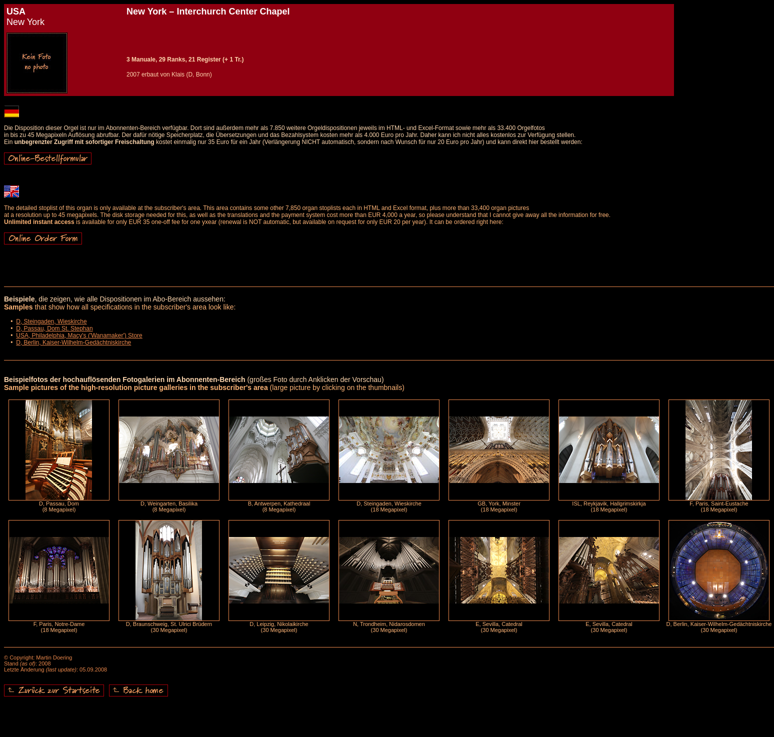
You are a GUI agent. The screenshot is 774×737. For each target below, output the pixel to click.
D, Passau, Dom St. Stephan (54, 328)
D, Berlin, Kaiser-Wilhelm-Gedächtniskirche (73, 342)
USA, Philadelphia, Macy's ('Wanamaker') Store (79, 335)
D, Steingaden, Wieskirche (51, 321)
